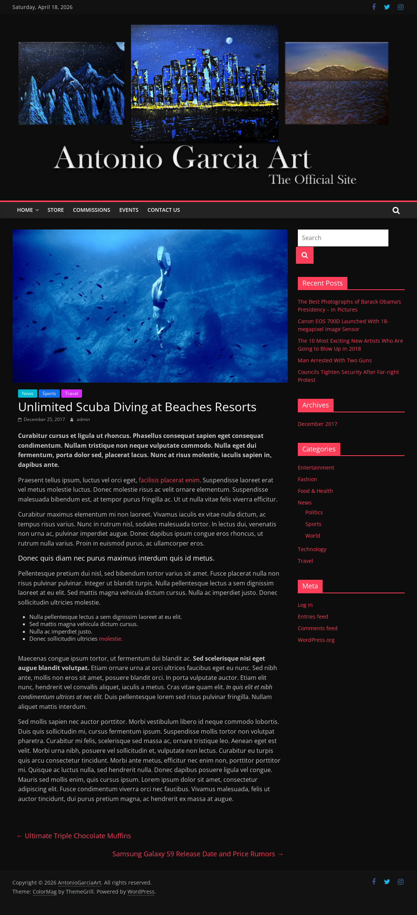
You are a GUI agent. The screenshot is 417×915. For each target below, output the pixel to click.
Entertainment (316, 467)
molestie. (110, 638)
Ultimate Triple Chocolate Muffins (73, 835)
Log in (305, 604)
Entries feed (313, 616)
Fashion (307, 479)
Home (25, 209)
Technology (312, 549)
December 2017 (317, 423)
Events (128, 209)
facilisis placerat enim (168, 480)
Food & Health (315, 490)
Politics (314, 512)
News (27, 393)
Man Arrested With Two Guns (335, 360)
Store (56, 209)
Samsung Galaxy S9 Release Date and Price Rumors (198, 853)
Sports (49, 393)
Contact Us (163, 209)
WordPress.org (316, 639)
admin (83, 419)
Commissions (91, 209)
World (312, 535)
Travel (71, 393)
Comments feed (318, 628)
